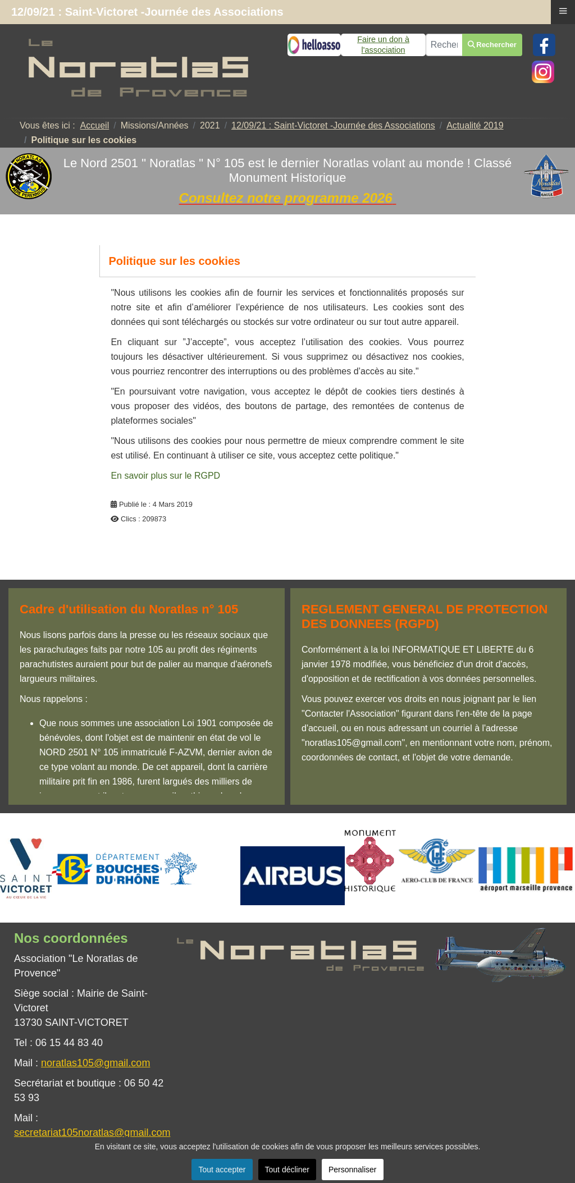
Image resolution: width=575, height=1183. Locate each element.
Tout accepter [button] (221, 1169)
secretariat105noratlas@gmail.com (92, 1132)
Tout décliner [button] (287, 1169)
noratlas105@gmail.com (95, 1063)
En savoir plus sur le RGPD (165, 475)
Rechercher (492, 44)
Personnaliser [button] (352, 1169)
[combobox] (444, 45)
